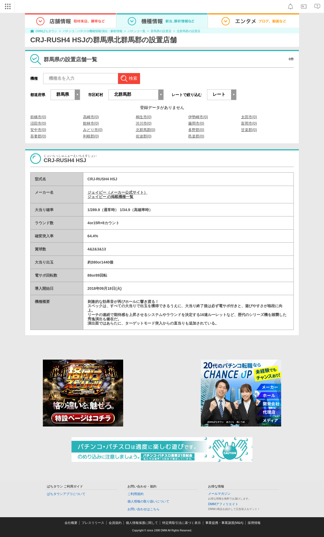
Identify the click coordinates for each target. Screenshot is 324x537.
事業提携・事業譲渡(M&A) (224, 523)
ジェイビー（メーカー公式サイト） (118, 192)
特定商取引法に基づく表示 (181, 523)
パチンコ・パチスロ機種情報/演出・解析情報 (92, 31)
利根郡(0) (91, 136)
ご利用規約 (135, 494)
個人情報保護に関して (142, 523)
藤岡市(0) (196, 123)
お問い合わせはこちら (143, 509)
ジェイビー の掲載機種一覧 (111, 197)
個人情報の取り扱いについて (148, 501)
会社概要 (71, 523)
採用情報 (254, 523)
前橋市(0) (38, 117)
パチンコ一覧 (136, 31)
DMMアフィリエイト (223, 504)
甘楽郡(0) (249, 130)
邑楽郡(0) (196, 136)
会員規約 (115, 523)
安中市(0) (38, 130)
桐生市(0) (144, 117)
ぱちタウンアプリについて (66, 494)
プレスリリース (93, 523)
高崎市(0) (91, 117)
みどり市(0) (93, 130)
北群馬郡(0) (145, 130)
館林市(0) (91, 123)
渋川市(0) (144, 123)
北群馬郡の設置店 (188, 31)
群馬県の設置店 (161, 31)
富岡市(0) (249, 123)
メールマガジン (219, 494)
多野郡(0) (196, 130)
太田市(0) (249, 117)
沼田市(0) (38, 123)
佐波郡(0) (144, 136)
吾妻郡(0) (38, 136)
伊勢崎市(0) (198, 117)
